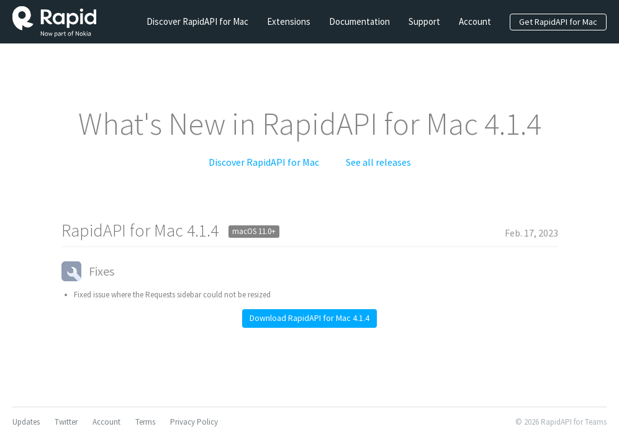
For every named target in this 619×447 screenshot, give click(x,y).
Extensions (288, 21)
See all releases (378, 162)
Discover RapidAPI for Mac (197, 21)
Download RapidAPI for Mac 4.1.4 (309, 317)
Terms (145, 422)
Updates (26, 422)
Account (475, 21)
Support (424, 21)
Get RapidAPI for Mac (558, 21)
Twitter (66, 422)
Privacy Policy (194, 422)
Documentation (359, 21)
